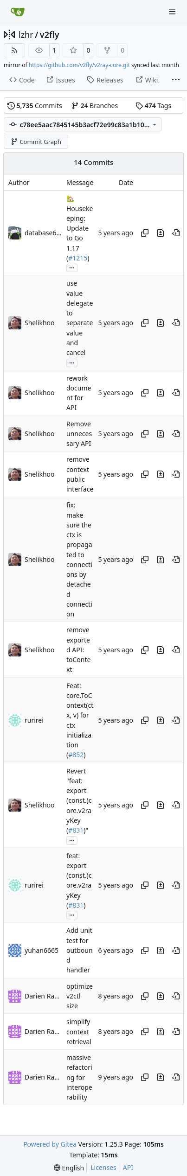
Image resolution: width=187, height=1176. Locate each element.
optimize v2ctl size (79, 996)
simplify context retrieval (78, 1032)
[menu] (69, 1167)
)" (86, 830)
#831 (76, 830)
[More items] (175, 80)
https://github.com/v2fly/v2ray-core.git (79, 65)
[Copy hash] (145, 233)
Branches (94, 105)
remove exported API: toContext (78, 650)
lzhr (26, 34)
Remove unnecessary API (79, 433)
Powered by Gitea (50, 1144)
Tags (153, 105)
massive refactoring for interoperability (79, 1077)
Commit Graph (36, 141)
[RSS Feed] (14, 50)
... (72, 267)
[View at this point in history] (176, 233)
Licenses (103, 1167)
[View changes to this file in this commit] (161, 233)
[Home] (18, 11)
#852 (76, 755)
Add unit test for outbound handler (79, 950)
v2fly (49, 34)
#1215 (77, 257)
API (128, 1167)
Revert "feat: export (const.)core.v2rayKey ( (78, 800)
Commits (34, 105)
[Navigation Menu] (173, 11)
